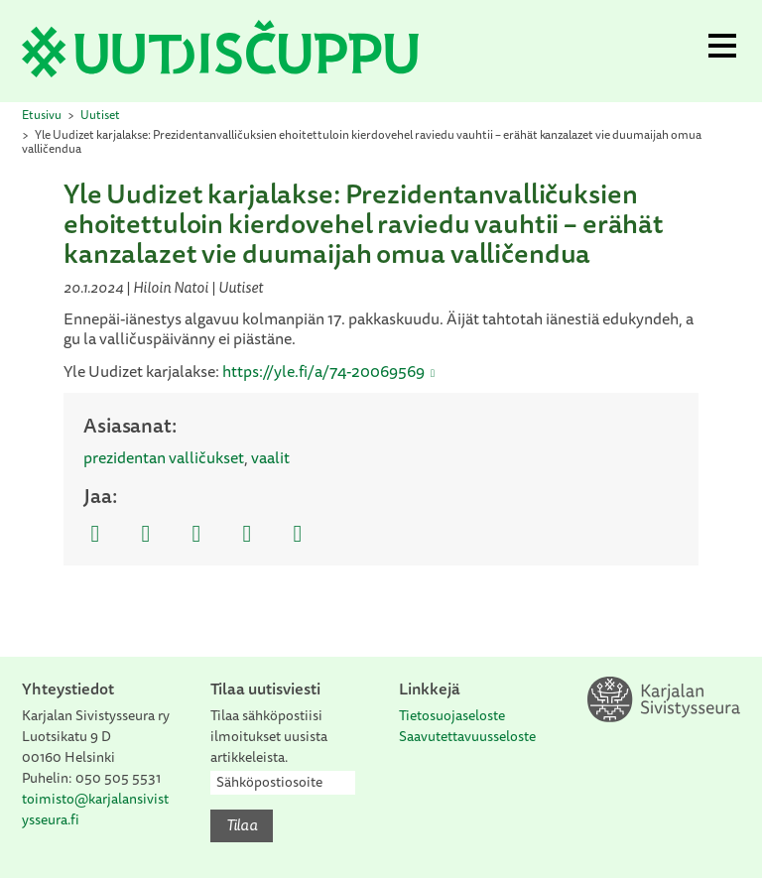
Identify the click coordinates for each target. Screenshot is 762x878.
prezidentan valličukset (163, 457)
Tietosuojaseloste (452, 715)
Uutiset (100, 114)
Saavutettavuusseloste (467, 736)
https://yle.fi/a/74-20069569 (323, 371)
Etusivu (42, 114)
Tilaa (242, 824)
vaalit (270, 457)
